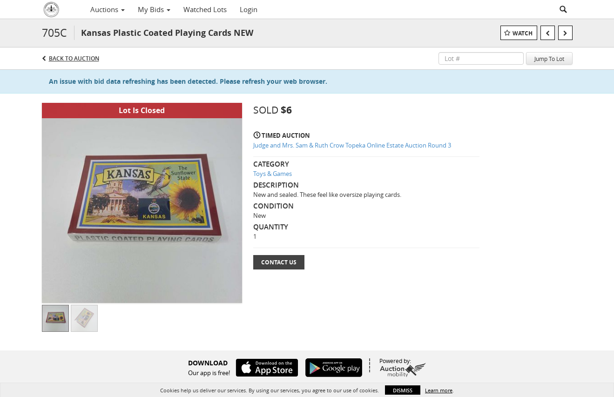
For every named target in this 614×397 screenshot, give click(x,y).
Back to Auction (74, 58)
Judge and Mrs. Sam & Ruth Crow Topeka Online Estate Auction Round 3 (352, 145)
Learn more (438, 390)
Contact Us (279, 262)
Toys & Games (272, 173)
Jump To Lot (549, 58)
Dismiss (402, 390)
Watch (523, 33)
